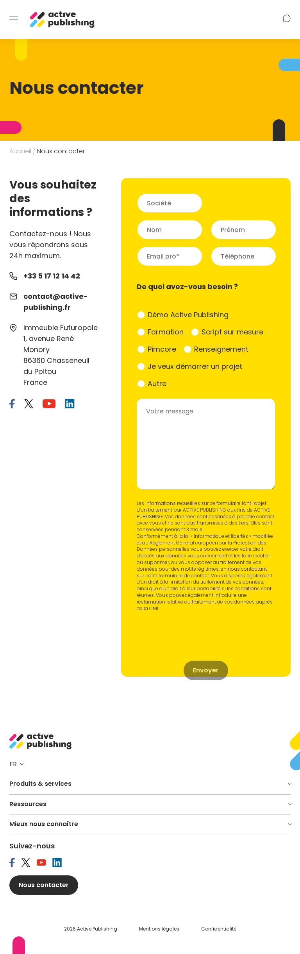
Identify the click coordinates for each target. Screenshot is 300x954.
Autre (157, 383)
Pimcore (162, 349)
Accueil (20, 151)
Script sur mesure (232, 332)
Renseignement (221, 349)
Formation (166, 332)
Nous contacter (44, 884)
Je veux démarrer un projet (195, 366)
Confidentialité (218, 929)
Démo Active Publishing (188, 315)
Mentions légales (159, 929)
